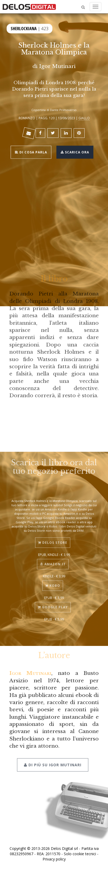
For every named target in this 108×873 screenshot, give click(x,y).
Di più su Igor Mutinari (52, 762)
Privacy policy (54, 859)
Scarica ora (75, 152)
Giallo (84, 118)
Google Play (53, 605)
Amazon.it (53, 562)
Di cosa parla (31, 152)
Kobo (52, 584)
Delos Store (52, 541)
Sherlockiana (24, 28)
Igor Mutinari (57, 66)
